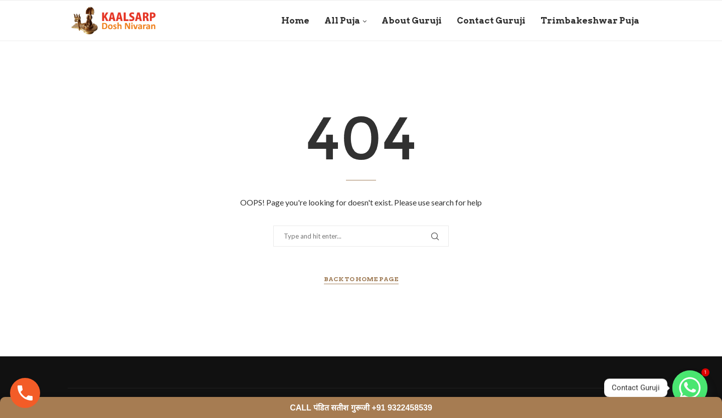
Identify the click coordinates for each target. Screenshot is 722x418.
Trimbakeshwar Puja (589, 21)
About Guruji (412, 21)
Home (295, 21)
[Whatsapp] (689, 387)
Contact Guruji (491, 21)
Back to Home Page (361, 279)
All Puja (342, 21)
